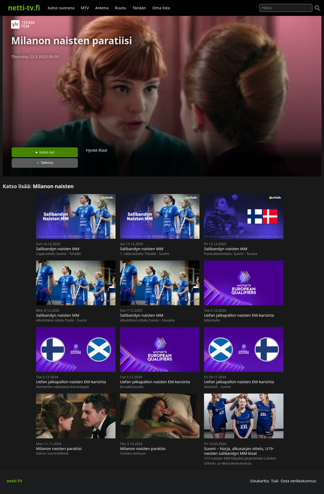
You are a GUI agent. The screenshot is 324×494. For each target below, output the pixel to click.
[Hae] (285, 8)
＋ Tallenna (44, 163)
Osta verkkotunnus (298, 480)
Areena (102, 7)
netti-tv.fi (24, 7)
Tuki (275, 480)
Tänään (139, 7)
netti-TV (14, 480)
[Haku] (317, 8)
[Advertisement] (162, 101)
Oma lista (161, 7)
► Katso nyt (44, 152)
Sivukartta (259, 480)
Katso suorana (61, 7)
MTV (85, 7)
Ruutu (120, 7)
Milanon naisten (53, 186)
